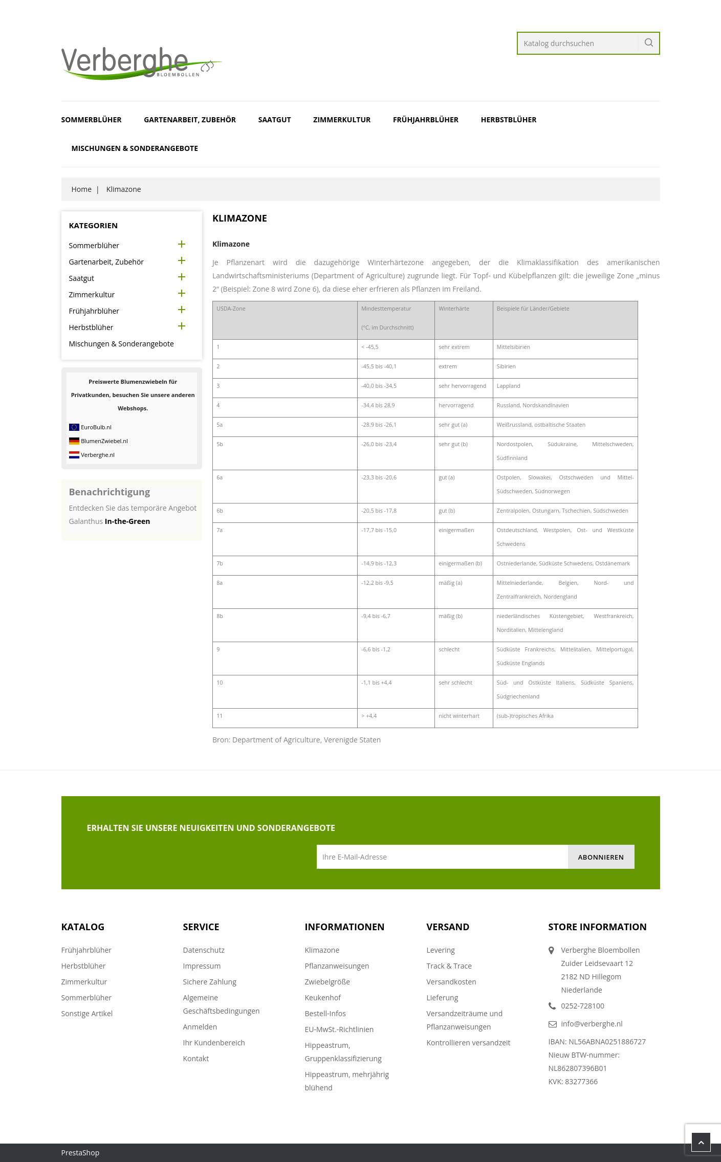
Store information (598, 926)
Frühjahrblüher (425, 119)
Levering (441, 950)
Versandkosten (451, 981)
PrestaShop (80, 1152)
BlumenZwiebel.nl (104, 441)
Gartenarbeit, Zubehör (190, 119)
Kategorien (93, 225)
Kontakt (196, 1058)
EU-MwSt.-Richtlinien (339, 1029)
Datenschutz (204, 950)
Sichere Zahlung (209, 981)
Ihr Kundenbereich (214, 1042)
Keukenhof (323, 997)
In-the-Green (127, 521)
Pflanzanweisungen (337, 966)
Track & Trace (449, 966)
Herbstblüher (509, 119)
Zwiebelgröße (328, 981)
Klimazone (322, 950)
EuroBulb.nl (96, 427)
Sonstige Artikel (87, 1013)
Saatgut (274, 119)
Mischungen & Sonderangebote (135, 148)
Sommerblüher (91, 119)
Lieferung (442, 997)
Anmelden (200, 1027)
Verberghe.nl (98, 454)
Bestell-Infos (325, 1013)
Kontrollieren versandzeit (469, 1042)
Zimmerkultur (341, 119)
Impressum (202, 966)
